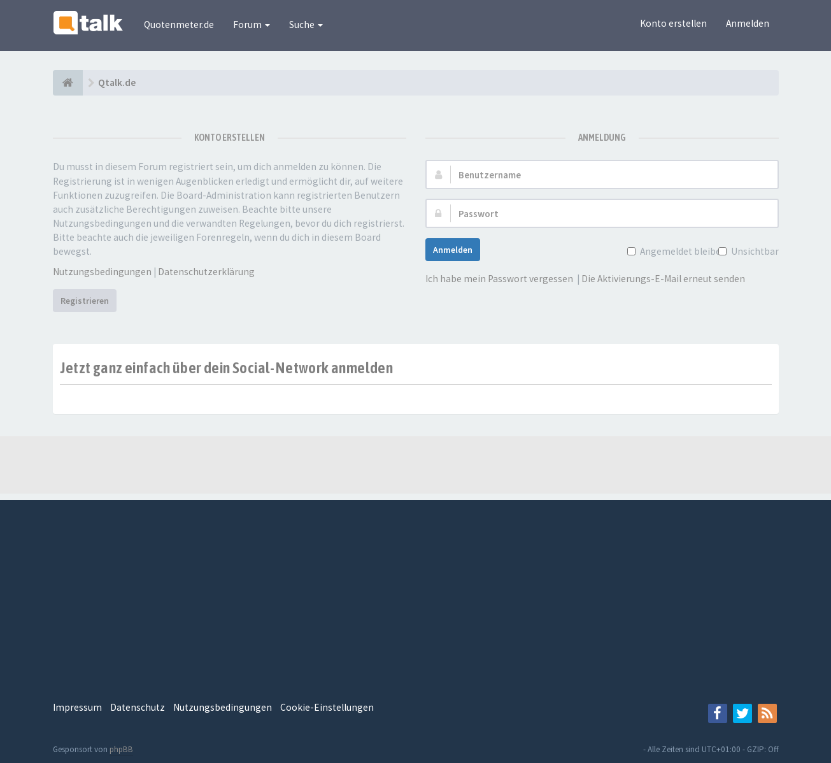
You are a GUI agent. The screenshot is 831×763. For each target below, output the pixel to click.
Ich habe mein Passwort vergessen (499, 279)
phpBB (121, 749)
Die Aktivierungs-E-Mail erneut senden (663, 279)
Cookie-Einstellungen (327, 707)
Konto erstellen (673, 23)
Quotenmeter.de (179, 24)
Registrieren (84, 300)
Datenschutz (137, 707)
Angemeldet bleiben (682, 251)
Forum (251, 24)
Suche (306, 24)
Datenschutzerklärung (206, 272)
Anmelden (747, 23)
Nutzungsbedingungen (102, 272)
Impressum (77, 707)
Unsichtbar (753, 251)
